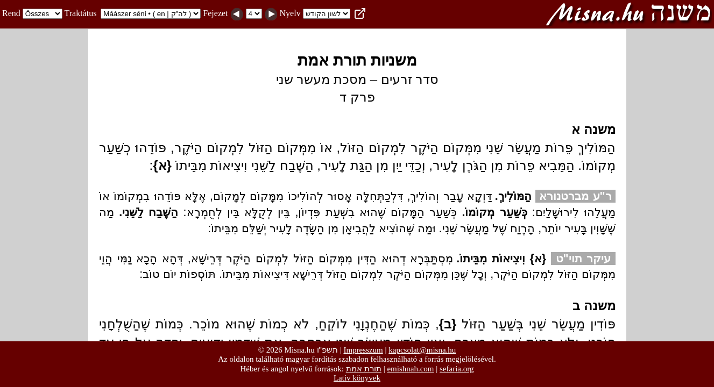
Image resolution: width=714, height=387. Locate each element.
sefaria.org (456, 368)
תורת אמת (363, 368)
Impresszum (363, 350)
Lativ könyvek (357, 378)
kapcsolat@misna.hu (422, 350)
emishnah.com (410, 368)
